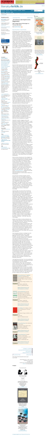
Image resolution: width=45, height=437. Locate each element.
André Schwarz (17, 26)
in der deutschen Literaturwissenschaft (5, 148)
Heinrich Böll (3, 62)
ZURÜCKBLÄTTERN (16, 17)
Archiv (7, 10)
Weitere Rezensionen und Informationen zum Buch (23, 288)
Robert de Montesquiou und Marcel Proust (5, 115)
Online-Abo (3, 34)
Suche (32, 10)
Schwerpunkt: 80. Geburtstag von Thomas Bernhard (29, 13)
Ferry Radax (20, 308)
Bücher (15, 10)
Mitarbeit (3, 12)
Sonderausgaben (4, 58)
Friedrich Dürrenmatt (4, 68)
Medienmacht (3, 25)
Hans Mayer (3, 21)
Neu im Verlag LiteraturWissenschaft (39, 54)
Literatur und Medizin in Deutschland (5, 118)
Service (23, 10)
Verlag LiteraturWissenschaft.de (22, 387)
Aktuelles (3, 10)
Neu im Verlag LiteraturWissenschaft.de (22, 430)
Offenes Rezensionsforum (5, 26)
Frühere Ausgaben (7, 13)
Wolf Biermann (6, 64)
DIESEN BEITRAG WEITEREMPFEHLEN (25, 350)
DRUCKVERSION (29, 351)
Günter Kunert (3, 61)
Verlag (43, 5)
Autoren (19, 10)
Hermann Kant (3, 66)
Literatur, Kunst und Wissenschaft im (5, 136)
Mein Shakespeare (4, 65)
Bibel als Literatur (6, 143)
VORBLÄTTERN (30, 17)
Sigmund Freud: (5, 140)
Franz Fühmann (7, 75)
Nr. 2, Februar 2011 (15, 13)
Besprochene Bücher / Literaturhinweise (19, 29)
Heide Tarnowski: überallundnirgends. (4, 99)
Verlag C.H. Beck (39, 33)
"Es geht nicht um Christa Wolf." (5, 106)
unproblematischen (19, 170)
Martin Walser (4, 63)
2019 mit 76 (3, 104)
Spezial (11, 10)
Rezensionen (4, 14)
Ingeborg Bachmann (4, 80)
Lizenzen (24, 363)
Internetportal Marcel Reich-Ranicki (4, 83)
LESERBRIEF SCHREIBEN (28, 348)
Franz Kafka (3, 132)
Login (11, 12)
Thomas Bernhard (22, 275)
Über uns (8, 12)
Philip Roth (8, 61)
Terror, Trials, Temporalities (4, 124)
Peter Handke (7, 77)
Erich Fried (3, 73)
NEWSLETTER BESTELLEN (28, 352)
